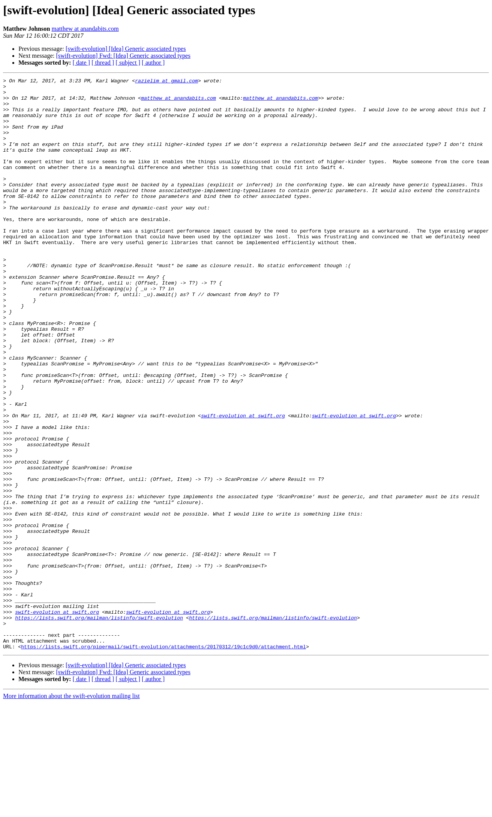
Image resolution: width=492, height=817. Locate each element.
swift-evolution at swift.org (243, 483)
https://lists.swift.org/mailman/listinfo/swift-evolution (99, 726)
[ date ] (81, 62)
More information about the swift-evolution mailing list (71, 810)
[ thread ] (102, 62)
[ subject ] (128, 62)
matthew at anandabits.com (85, 28)
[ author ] (153, 62)
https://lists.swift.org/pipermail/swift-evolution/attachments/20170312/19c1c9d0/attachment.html (163, 760)
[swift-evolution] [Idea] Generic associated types (126, 48)
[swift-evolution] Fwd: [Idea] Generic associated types (123, 55)
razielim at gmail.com (166, 81)
